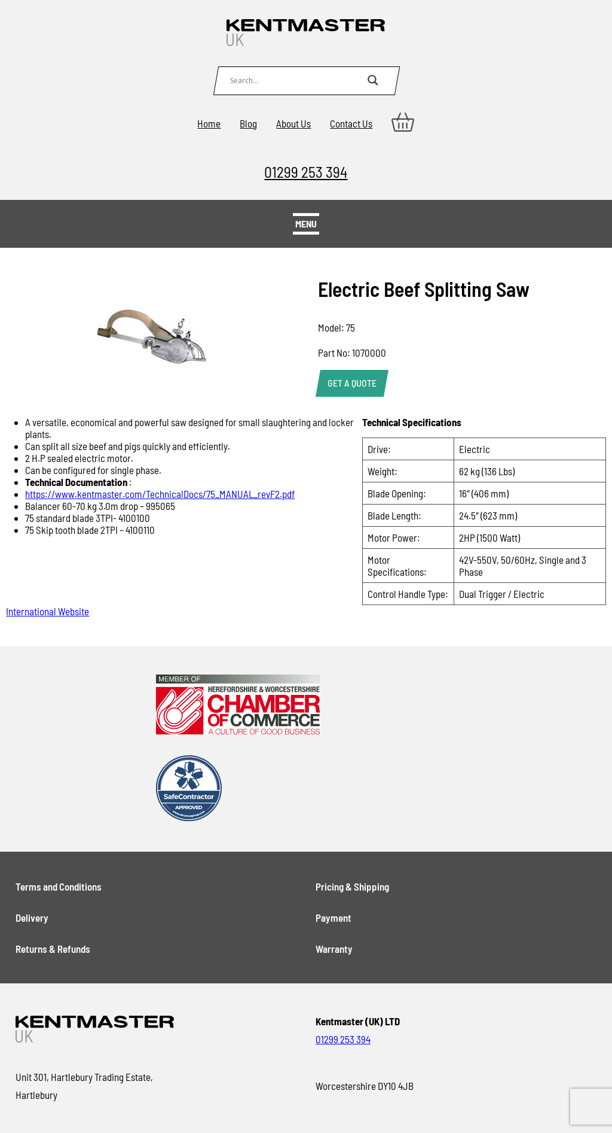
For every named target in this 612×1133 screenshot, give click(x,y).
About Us (293, 123)
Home (209, 123)
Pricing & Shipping (352, 886)
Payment (333, 918)
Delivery (32, 918)
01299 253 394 (305, 171)
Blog (248, 123)
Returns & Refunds (53, 949)
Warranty (334, 949)
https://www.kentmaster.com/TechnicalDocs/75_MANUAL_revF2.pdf (160, 494)
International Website (47, 611)
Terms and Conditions (59, 886)
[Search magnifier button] (373, 80)
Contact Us (351, 123)
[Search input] (296, 80)
